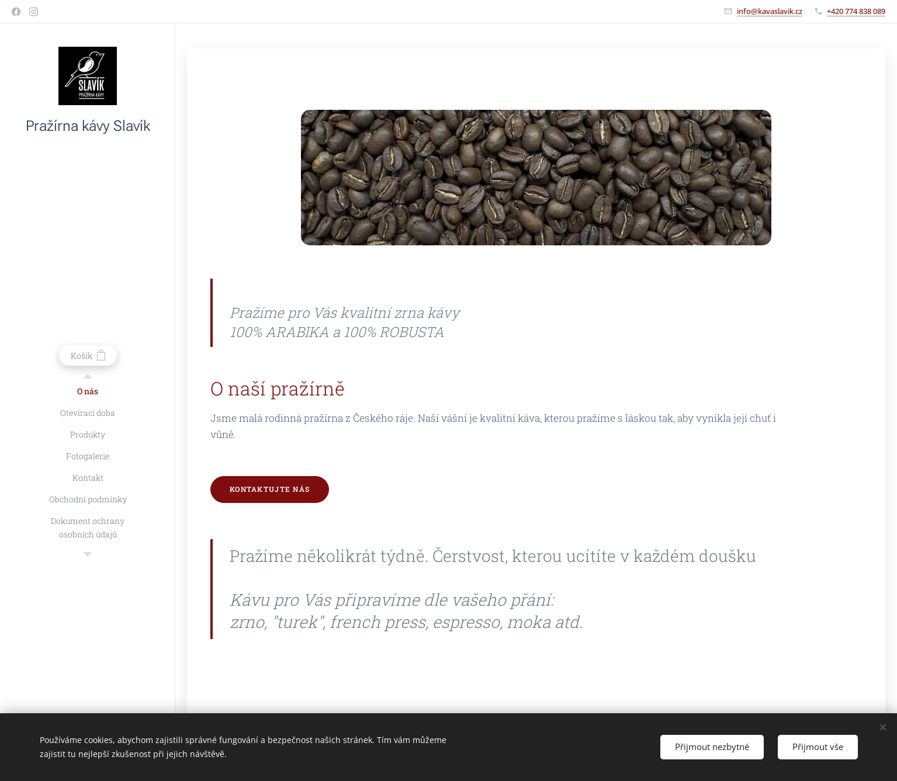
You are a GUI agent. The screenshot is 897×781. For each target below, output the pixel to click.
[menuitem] (88, 391)
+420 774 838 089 (856, 11)
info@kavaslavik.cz (769, 11)
